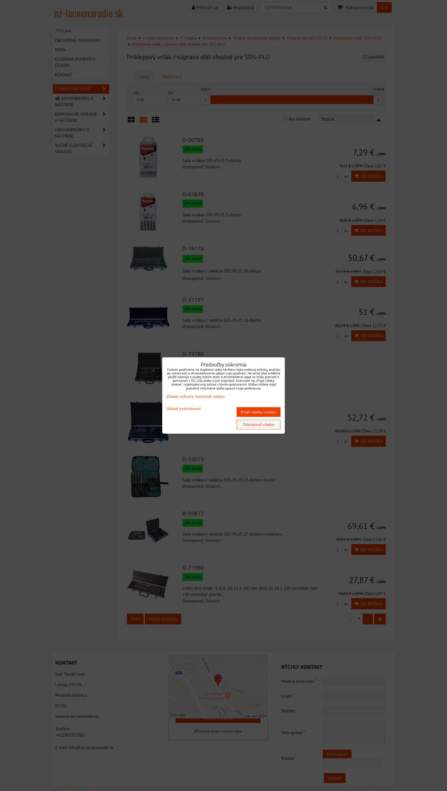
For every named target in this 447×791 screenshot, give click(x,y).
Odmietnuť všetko (258, 424)
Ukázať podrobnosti (183, 409)
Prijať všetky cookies (259, 412)
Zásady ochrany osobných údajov (195, 396)
